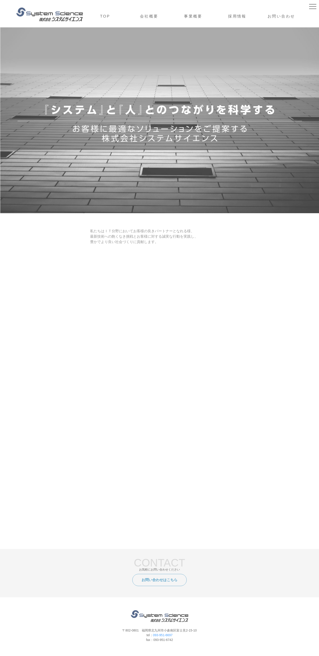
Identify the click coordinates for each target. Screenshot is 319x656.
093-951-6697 (163, 635)
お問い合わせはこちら (159, 580)
